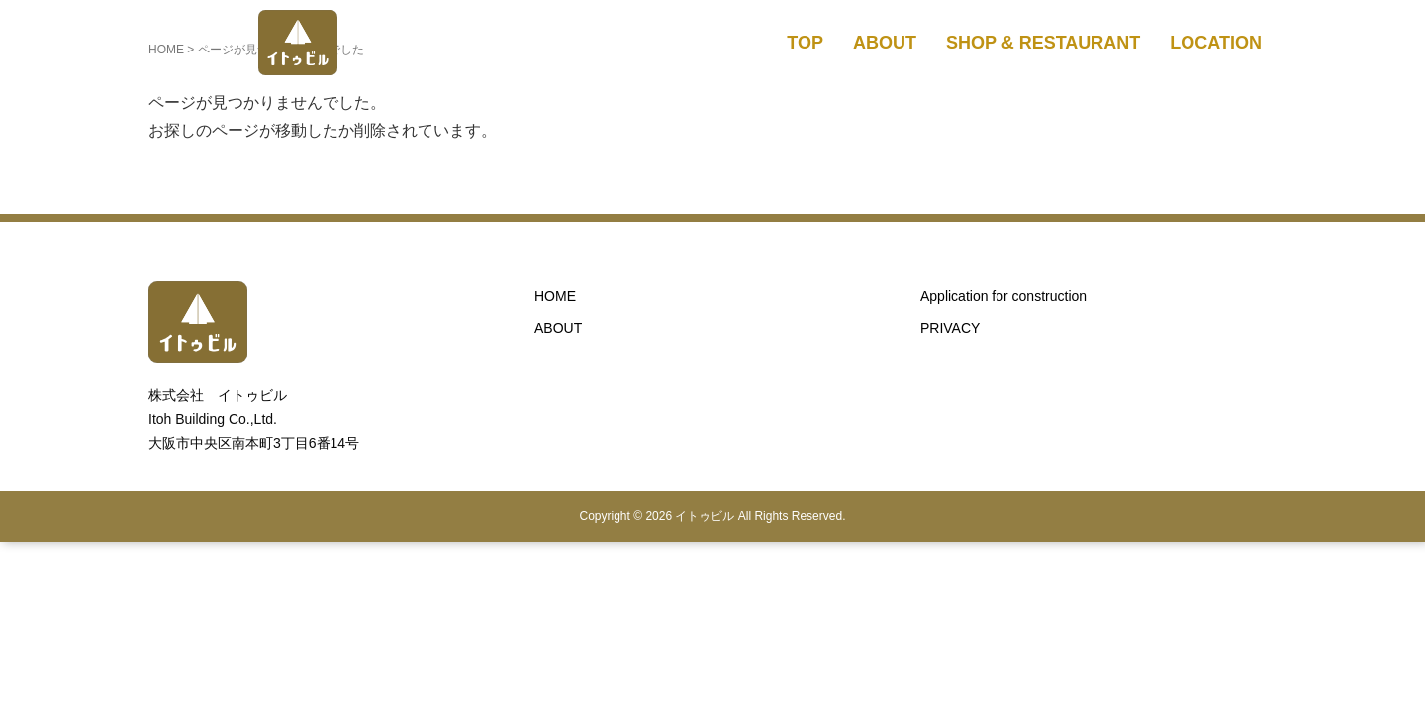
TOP (805, 42)
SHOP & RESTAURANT (1043, 42)
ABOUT (884, 42)
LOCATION (1216, 42)
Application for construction (1003, 296)
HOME (555, 296)
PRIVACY (950, 328)
